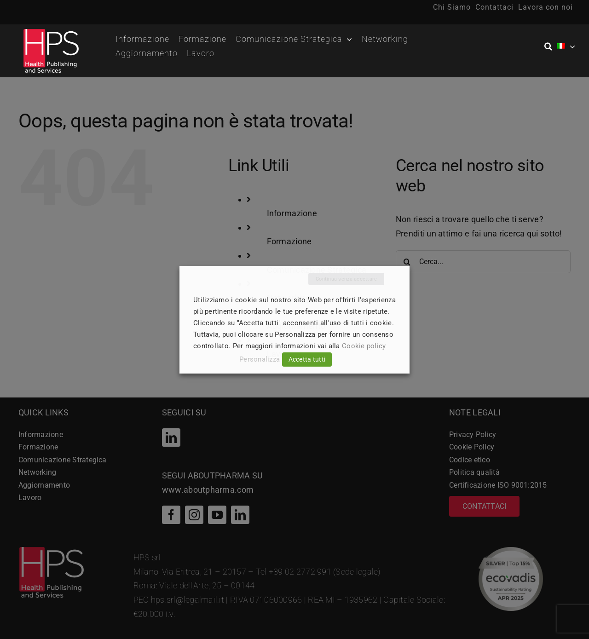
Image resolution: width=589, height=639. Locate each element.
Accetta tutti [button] (307, 359)
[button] (550, 46)
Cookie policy (364, 346)
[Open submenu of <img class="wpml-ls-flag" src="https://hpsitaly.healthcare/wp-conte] (572, 46)
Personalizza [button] (259, 359)
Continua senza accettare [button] (346, 279)
